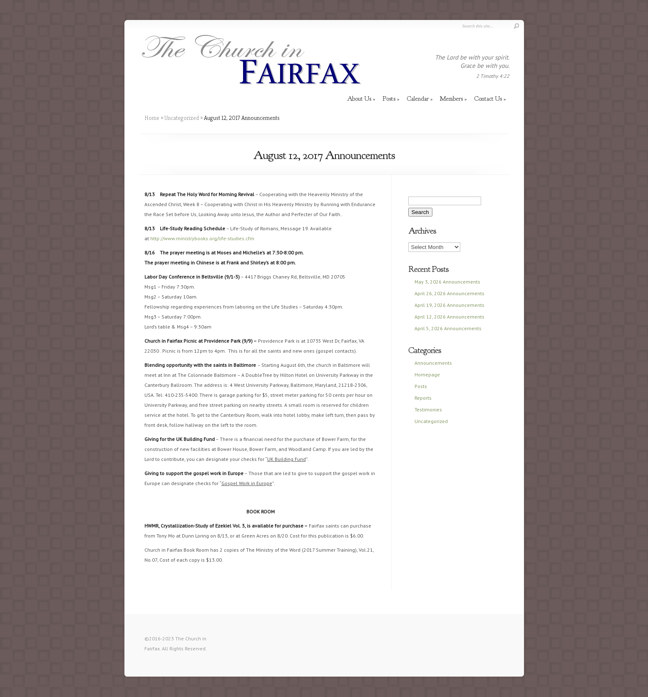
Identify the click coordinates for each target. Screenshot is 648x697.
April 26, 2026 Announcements (449, 293)
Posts (421, 386)
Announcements (433, 363)
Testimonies (428, 409)
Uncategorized (181, 118)
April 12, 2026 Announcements (449, 317)
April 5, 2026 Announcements (448, 328)
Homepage (427, 374)
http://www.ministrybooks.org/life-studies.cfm (202, 238)
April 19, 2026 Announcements (449, 305)
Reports (423, 398)
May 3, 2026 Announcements (447, 282)
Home (151, 118)
